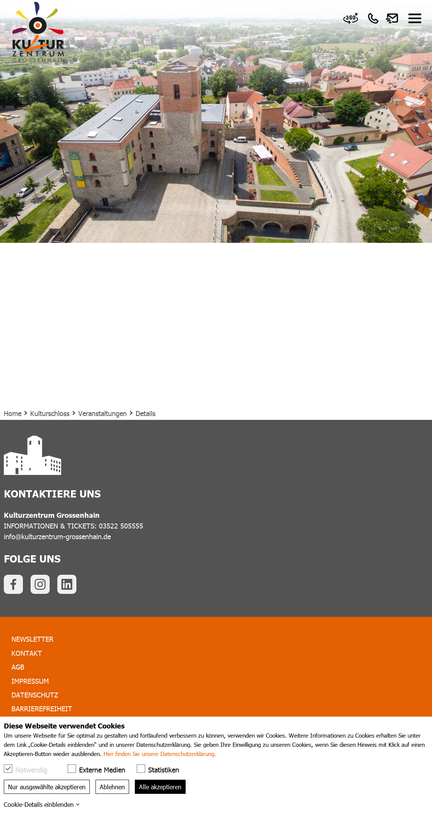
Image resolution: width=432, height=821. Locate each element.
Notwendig (29, 769)
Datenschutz (34, 694)
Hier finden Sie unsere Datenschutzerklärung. (160, 754)
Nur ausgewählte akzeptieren (47, 787)
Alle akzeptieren (160, 787)
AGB (17, 666)
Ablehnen (112, 787)
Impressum (30, 680)
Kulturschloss (50, 413)
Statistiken (162, 769)
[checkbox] (8, 768)
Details (145, 413)
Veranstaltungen (102, 413)
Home (12, 413)
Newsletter (32, 638)
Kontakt (26, 653)
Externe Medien (100, 769)
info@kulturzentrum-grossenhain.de (57, 536)
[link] (350, 18)
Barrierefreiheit (41, 708)
